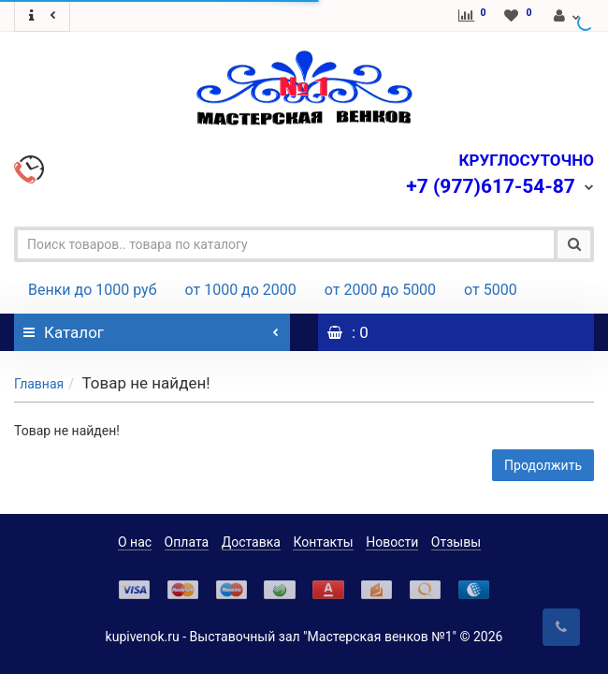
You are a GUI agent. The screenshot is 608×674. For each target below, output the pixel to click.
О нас (135, 542)
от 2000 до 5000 (380, 290)
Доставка (251, 542)
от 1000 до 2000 (241, 290)
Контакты (323, 542)
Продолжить (543, 465)
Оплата (187, 542)
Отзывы (456, 542)
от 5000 (490, 290)
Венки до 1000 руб (92, 290)
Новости (392, 542)
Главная (39, 383)
